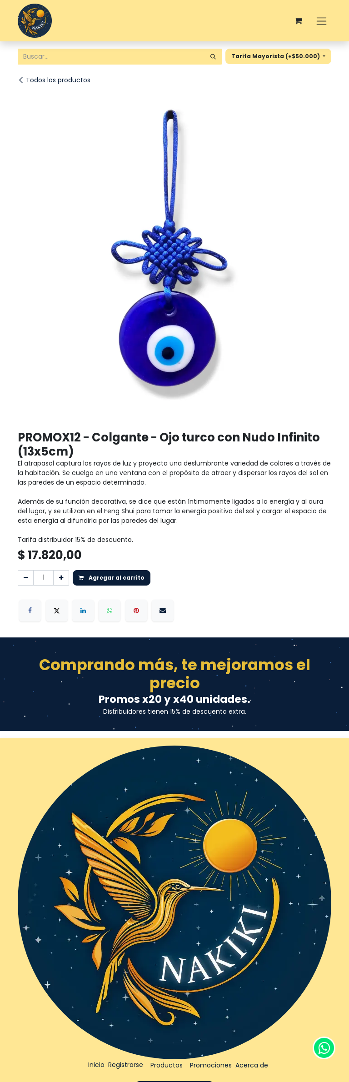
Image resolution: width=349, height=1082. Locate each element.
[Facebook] (30, 610)
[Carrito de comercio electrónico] (298, 21)
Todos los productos (54, 80)
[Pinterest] (136, 610)
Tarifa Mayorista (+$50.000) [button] (276, 56)
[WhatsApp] (109, 610)
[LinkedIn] (83, 610)
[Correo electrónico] (163, 610)
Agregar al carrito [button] (112, 577)
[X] (57, 610)
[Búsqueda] (213, 57)
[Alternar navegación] (321, 20)
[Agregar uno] (61, 578)
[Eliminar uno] (26, 578)
